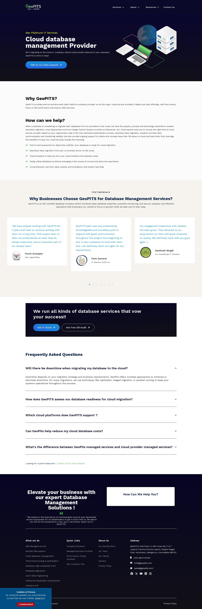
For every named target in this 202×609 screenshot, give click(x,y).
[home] (33, 7)
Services (117, 7)
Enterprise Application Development (43, 581)
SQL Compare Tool (75, 564)
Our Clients (103, 556)
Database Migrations (35, 571)
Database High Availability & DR (41, 566)
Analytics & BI (32, 585)
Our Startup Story (106, 546)
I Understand (26, 604)
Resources (151, 7)
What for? (40, 598)
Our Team (103, 551)
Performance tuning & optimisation (42, 561)
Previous (3, 250)
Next (198, 250)
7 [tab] (112, 284)
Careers (102, 561)
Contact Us (169, 7)
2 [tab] (93, 284)
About (133, 7)
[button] (117, 7)
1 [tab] (89, 284)
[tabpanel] (37, 241)
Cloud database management (40, 556)
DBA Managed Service (36, 546)
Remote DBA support (36, 551)
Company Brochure (76, 546)
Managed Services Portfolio (80, 551)
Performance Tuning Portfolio (76, 557)
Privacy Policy (105, 566)
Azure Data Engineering (37, 576)
